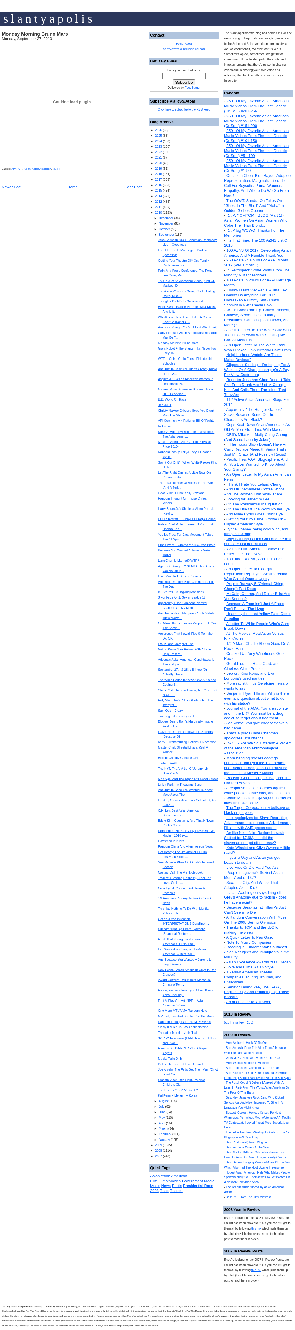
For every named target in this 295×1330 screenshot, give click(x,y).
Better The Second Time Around (180, 1064)
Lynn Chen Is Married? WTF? (178, 560)
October (164, 229)
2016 (158, 185)
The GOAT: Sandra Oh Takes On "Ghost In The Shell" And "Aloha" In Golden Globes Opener (254, 205)
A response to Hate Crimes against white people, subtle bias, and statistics (257, 790)
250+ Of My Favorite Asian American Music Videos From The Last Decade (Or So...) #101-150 (256, 135)
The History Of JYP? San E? (178, 1090)
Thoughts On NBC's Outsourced (180, 301)
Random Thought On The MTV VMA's (184, 1022)
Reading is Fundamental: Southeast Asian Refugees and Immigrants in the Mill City (256, 952)
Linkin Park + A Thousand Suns (180, 784)
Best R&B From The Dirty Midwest (248, 1197)
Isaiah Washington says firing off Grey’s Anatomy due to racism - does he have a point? (255, 897)
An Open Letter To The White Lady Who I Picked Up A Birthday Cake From (257, 347)
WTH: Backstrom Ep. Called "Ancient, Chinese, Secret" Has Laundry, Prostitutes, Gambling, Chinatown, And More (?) (257, 317)
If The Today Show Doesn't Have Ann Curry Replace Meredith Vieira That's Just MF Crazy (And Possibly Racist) (256, 449)
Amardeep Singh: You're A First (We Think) (188, 327)
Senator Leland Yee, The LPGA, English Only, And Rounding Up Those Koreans (256, 992)
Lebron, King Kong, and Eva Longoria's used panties (249, 675)
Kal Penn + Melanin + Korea (177, 1095)
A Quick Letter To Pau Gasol (250, 937)
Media (209, 1181)
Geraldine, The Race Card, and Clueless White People (251, 666)
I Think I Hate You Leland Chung (253, 484)
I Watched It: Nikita (171, 841)
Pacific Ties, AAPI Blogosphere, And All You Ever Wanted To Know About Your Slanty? (256, 464)
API (20, 168)
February (165, 1134)
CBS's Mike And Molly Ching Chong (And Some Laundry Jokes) (255, 437)
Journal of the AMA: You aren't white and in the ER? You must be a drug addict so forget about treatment (256, 713)
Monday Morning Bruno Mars (35, 34)
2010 (158, 212)
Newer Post (11, 187)
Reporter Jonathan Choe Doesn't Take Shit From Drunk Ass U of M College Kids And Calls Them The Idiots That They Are (257, 387)
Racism (176, 1191)
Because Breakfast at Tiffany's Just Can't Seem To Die (255, 909)
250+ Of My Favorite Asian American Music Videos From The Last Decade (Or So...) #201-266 (256, 106)
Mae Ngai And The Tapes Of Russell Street (188, 779)
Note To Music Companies (248, 942)
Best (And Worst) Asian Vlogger (246, 1142)
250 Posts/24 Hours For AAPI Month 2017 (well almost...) (256, 262)
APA (13, 168)
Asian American (41, 168)
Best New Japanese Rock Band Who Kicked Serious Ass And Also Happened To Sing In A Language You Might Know (254, 1102)
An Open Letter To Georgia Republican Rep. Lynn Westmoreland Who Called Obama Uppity (255, 574)
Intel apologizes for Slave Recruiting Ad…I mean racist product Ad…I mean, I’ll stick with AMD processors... (257, 822)
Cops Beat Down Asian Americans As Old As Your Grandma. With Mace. (257, 427)
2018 (158, 174)
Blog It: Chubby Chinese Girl (178, 757)
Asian (27, 168)
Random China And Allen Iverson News (185, 846)
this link (256, 1228)
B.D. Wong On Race (172, 399)
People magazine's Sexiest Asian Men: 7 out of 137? (253, 875)
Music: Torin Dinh (170, 1058)
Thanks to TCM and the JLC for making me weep (252, 930)
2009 (158, 1145)
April (162, 1123)
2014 (158, 196)
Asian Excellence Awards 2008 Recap (258, 962)
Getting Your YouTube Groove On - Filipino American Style (255, 521)
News (166, 1186)
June (162, 1112)
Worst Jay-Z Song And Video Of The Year (253, 1057)
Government (192, 1181)
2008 (158, 1150)
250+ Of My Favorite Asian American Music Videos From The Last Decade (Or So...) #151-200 (256, 121)
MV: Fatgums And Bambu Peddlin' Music (186, 1016)
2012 (158, 201)
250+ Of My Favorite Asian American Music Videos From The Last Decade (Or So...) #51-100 (256, 151)
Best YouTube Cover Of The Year (247, 1147)
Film (154, 1181)
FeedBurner (192, 87)
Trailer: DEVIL (168, 763)
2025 (158, 135)
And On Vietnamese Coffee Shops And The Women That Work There (254, 491)
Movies (175, 1181)
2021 (158, 157)
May (162, 1117)
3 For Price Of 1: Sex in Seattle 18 (182, 597)
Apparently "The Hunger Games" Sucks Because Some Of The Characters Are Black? (253, 414)
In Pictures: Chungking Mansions (181, 592)
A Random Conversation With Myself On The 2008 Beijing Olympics (256, 919)
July (161, 1106)
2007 (158, 1156)
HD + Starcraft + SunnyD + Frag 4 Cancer (187, 519)
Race (164, 1191)
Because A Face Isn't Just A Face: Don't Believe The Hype (254, 606)
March (163, 1128)
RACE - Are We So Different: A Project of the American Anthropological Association (257, 748)
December (166, 218)
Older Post (133, 187)
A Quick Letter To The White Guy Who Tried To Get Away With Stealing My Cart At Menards (257, 335)
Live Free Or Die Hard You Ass (252, 867)
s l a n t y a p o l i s (48, 18)
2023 (158, 146)
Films (163, 1181)
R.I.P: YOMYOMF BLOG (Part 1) (254, 215)
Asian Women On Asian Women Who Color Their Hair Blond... (256, 223)
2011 (158, 207)
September (166, 234)
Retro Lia (164, 426)
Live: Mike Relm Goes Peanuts (179, 576)
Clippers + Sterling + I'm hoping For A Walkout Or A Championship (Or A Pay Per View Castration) (257, 369)
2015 (158, 190)
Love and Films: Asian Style (250, 967)
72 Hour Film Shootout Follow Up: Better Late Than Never (254, 551)
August (163, 1101)
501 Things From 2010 (238, 1022)
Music (56, 168)
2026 (158, 130)
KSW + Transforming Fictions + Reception (187, 742)
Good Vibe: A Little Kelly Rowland (181, 493)
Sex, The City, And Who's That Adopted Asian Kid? (251, 885)
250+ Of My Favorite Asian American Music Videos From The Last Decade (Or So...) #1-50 (256, 166)
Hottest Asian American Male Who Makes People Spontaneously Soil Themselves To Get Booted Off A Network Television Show (257, 1177)
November (166, 223)
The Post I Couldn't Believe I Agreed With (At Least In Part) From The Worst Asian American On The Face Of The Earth (257, 1087)
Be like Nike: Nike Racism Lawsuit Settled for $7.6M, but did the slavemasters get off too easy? (254, 837)
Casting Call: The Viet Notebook (180, 872)
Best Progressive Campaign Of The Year (252, 1067)
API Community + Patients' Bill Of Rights (186, 420)
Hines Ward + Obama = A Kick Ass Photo (186, 545)
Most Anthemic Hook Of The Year (247, 1042)
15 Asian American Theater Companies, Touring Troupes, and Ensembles (252, 977)
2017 (158, 179)
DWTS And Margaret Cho (176, 644)
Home (72, 187)
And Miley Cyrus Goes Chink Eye (254, 514)
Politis (177, 1186)
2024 (158, 141)
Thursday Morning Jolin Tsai (177, 1032)
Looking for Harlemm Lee (247, 499)
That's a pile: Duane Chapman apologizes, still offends (251, 735)
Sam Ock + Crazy (170, 710)
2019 (158, 168)
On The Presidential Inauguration (254, 504)
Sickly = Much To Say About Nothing (183, 1027)
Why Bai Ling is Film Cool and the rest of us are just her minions (257, 541)
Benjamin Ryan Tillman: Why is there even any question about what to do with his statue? (256, 698)
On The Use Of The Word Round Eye (258, 509)
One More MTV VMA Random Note (182, 1010)
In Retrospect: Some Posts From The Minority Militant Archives (256, 272)
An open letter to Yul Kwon (248, 1002)
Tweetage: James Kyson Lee (178, 716)
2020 (158, 163)
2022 (158, 152)
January (164, 1139)
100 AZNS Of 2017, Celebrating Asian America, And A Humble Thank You (257, 253)
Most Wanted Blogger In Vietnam (247, 1062)
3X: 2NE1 (165, 405)
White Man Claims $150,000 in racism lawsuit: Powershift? (257, 800)
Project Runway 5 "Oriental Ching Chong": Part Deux (253, 586)
